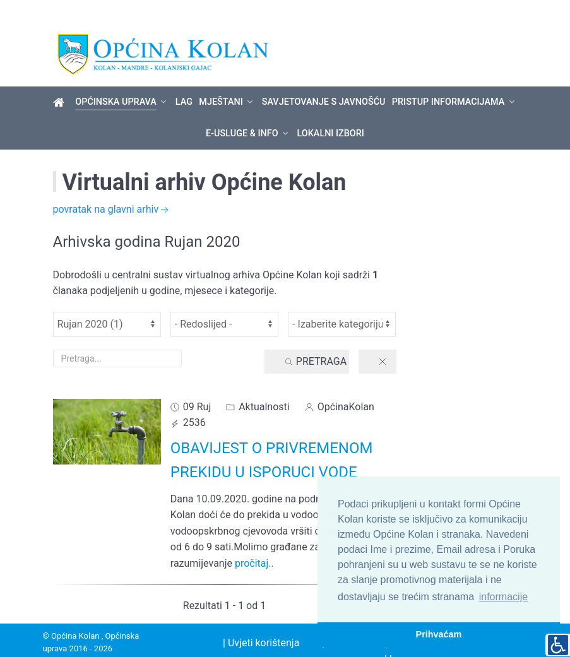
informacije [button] (503, 596)
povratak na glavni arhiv (112, 188)
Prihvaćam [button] (439, 634)
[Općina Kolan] (61, 81)
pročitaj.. (254, 542)
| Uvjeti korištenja (261, 621)
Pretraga (315, 339)
